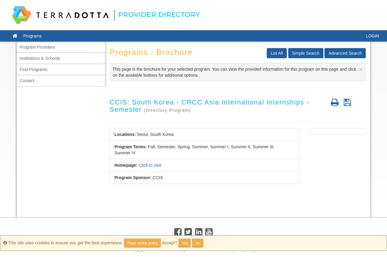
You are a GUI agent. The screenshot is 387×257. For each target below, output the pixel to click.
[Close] (361, 69)
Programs (32, 36)
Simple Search (306, 53)
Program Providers (37, 47)
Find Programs (33, 69)
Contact (27, 80)
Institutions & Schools (40, 58)
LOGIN (372, 36)
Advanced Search (345, 53)
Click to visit (150, 165)
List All (277, 53)
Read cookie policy (142, 243)
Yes (185, 243)
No (197, 243)
